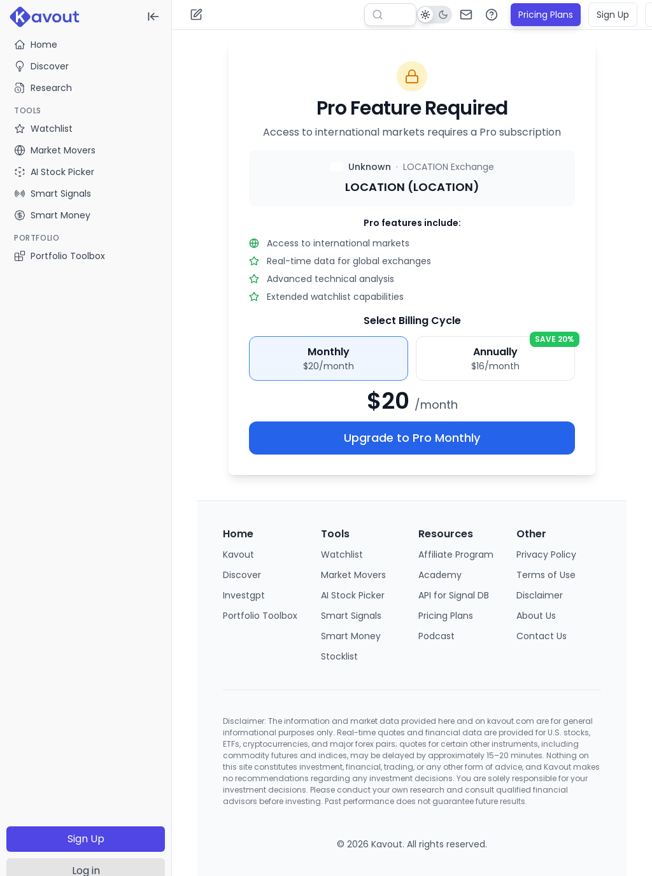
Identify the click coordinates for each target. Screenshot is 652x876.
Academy (440, 575)
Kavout (238, 554)
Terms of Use (546, 575)
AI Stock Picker (353, 595)
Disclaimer (539, 595)
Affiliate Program (455, 554)
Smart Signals (351, 615)
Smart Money (351, 636)
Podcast (436, 636)
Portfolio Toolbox (59, 256)
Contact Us (541, 636)
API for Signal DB (453, 595)
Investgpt (244, 595)
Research (43, 87)
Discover (41, 66)
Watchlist (342, 554)
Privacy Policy (546, 554)
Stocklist (339, 656)
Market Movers (353, 575)
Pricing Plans (545, 14)
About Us (536, 615)
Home (35, 44)
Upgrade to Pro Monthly (412, 438)
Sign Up (85, 838)
